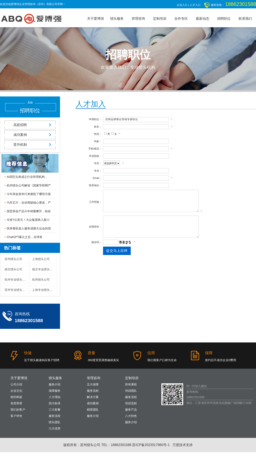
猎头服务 (117, 18)
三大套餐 (54, 409)
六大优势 (54, 428)
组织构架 (16, 397)
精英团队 (93, 409)
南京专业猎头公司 (44, 269)
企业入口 (182, 5)
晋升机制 (30, 144)
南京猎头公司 (13, 269)
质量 (91, 353)
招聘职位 (224, 18)
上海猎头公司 (41, 259)
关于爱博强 (95, 18)
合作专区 (181, 18)
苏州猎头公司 (13, 259)
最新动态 (202, 18)
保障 (209, 353)
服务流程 (54, 416)
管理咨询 (138, 18)
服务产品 (131, 409)
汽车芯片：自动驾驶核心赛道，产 (29, 202)
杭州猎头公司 (41, 279)
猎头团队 (54, 422)
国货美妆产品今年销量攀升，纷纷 (29, 211)
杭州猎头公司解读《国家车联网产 (29, 185)
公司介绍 (16, 384)
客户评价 (16, 416)
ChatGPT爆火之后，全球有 (24, 237)
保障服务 (54, 390)
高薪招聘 (30, 125)
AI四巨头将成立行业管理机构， (27, 176)
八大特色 (131, 416)
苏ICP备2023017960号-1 (151, 445)
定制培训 (159, 18)
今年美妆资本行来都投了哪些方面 (29, 194)
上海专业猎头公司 (44, 289)
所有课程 (131, 384)
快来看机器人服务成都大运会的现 (29, 228)
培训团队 (131, 390)
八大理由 (54, 397)
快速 (28, 353)
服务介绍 (54, 384)
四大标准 (54, 403)
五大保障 (93, 384)
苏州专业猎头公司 (16, 289)
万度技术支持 (182, 445)
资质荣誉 (16, 403)
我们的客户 (17, 409)
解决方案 (93, 397)
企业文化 (16, 390)
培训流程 (131, 403)
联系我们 (245, 18)
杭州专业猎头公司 (16, 279)
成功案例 (30, 135)
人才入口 (195, 5)
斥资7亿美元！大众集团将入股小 (28, 219)
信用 (151, 353)
